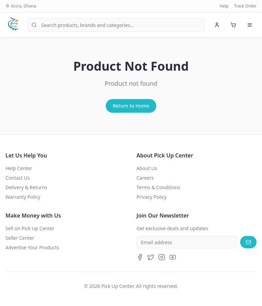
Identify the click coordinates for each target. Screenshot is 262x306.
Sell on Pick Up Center (30, 228)
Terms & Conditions (158, 187)
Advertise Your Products (32, 247)
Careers (145, 178)
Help (224, 6)
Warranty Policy (22, 197)
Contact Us (17, 178)
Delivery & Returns (26, 187)
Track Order (245, 6)
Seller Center (19, 238)
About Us (146, 168)
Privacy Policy (151, 197)
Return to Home (131, 105)
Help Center (18, 168)
